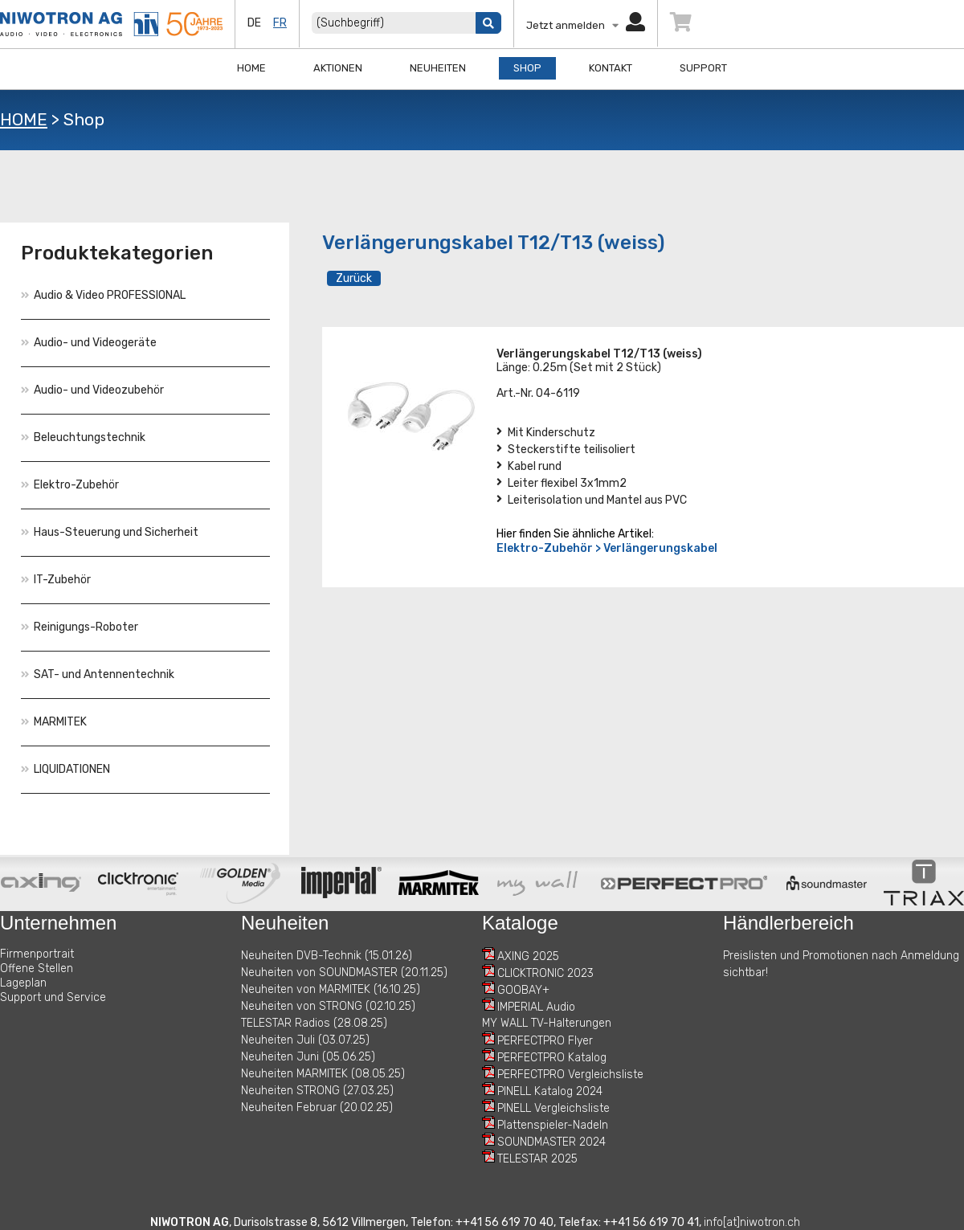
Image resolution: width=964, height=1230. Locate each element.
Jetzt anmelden (585, 25)
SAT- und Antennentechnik (97, 674)
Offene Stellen (36, 968)
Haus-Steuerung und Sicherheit (109, 532)
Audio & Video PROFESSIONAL (103, 295)
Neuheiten (438, 68)
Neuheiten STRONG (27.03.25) (317, 1090)
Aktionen (337, 68)
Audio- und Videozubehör (92, 390)
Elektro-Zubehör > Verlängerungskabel (606, 548)
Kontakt (610, 68)
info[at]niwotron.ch (752, 1222)
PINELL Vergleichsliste (553, 1108)
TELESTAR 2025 (537, 1159)
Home (251, 68)
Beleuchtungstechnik (83, 437)
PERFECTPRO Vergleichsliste (570, 1074)
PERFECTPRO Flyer (545, 1041)
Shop (527, 68)
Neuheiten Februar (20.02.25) (317, 1107)
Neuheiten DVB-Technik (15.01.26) (326, 955)
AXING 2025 (528, 956)
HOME (23, 119)
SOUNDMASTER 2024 (551, 1142)
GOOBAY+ (523, 990)
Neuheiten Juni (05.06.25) (308, 1057)
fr (280, 23)
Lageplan (23, 983)
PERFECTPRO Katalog (552, 1058)
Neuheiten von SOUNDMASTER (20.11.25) (344, 972)
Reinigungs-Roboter (79, 627)
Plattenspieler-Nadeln (552, 1125)
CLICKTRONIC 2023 (545, 973)
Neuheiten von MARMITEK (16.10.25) (330, 989)
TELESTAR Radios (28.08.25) (314, 1023)
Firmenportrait (37, 954)
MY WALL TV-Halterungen (546, 1023)
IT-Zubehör (56, 579)
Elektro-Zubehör (70, 485)
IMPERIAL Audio (536, 1007)
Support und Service (53, 997)
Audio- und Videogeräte (89, 342)
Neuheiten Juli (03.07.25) (305, 1040)
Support (703, 68)
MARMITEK (54, 722)
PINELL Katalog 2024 (549, 1091)
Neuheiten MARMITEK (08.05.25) (323, 1074)
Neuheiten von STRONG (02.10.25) (328, 1006)
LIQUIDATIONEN (65, 769)
